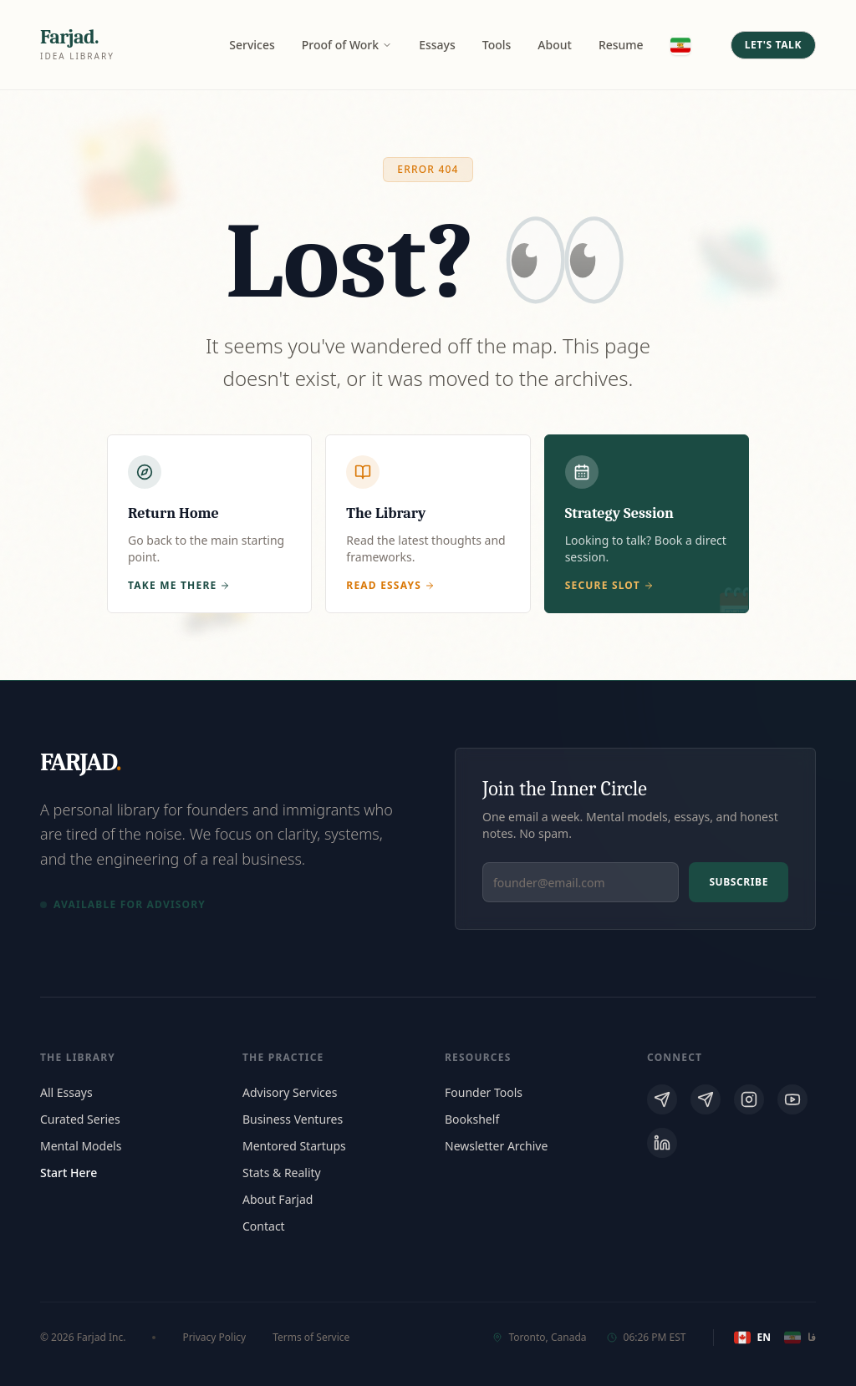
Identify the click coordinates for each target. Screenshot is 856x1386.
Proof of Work (347, 45)
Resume (621, 45)
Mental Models (80, 1146)
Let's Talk (773, 45)
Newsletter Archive (496, 1146)
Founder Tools (483, 1092)
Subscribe (738, 882)
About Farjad (277, 1199)
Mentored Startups (294, 1146)
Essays (437, 45)
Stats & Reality (281, 1172)
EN (752, 1337)
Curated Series (80, 1119)
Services (252, 45)
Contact (263, 1226)
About (555, 45)
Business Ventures (292, 1119)
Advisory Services (289, 1092)
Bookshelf (472, 1119)
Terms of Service (311, 1337)
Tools (497, 45)
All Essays (66, 1092)
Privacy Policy (214, 1337)
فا (800, 1337)
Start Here (68, 1172)
